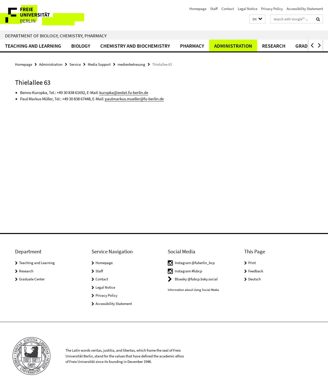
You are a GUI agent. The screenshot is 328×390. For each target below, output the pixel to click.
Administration (233, 46)
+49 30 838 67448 (76, 99)
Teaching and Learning (33, 46)
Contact (227, 8)
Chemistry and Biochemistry (135, 46)
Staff (214, 8)
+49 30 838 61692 (71, 92)
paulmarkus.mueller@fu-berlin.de (134, 99)
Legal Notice (247, 8)
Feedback (255, 271)
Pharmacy (192, 46)
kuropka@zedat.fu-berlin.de (123, 92)
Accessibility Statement (305, 8)
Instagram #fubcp (188, 271)
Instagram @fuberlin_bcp (195, 262)
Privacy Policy (272, 8)
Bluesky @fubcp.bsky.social (196, 279)
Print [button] (252, 262)
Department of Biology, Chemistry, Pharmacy (56, 36)
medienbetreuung (131, 64)
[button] (257, 19)
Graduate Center (32, 279)
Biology (80, 46)
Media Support (99, 64)
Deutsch (254, 279)
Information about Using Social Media (193, 290)
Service (75, 64)
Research (273, 46)
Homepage (197, 8)
